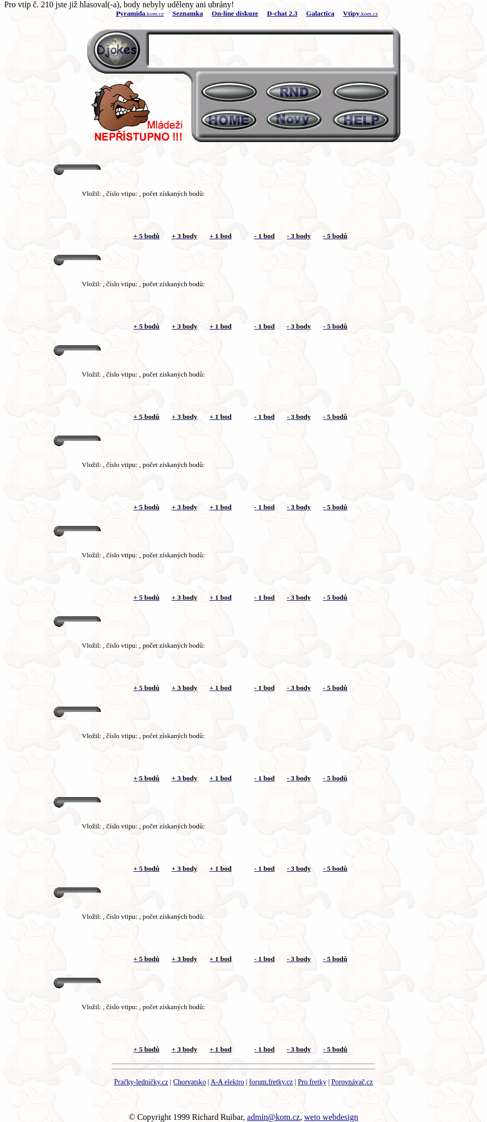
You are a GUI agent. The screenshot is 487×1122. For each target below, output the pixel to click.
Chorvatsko (189, 1082)
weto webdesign (331, 1117)
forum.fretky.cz (271, 1082)
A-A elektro (227, 1082)
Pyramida (130, 13)
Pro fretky (312, 1082)
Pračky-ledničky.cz (141, 1082)
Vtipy (351, 13)
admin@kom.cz (273, 1117)
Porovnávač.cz (352, 1082)
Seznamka (187, 13)
